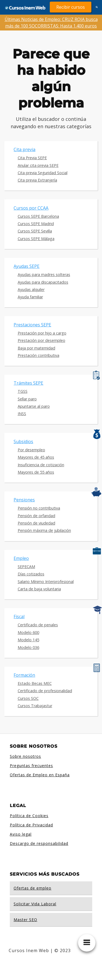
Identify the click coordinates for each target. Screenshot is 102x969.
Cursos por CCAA (31, 208)
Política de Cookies (29, 815)
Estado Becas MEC (35, 683)
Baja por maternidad (36, 348)
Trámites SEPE (28, 383)
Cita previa (24, 149)
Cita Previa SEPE (32, 157)
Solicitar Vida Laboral (35, 903)
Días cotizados (31, 574)
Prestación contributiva (38, 355)
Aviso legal (21, 834)
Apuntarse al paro (34, 406)
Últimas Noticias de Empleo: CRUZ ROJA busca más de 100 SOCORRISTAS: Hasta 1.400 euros (51, 22)
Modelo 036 (28, 647)
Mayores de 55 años (36, 472)
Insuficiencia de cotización (41, 464)
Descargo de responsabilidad (39, 843)
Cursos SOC (28, 698)
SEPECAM (26, 566)
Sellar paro (27, 398)
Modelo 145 (28, 639)
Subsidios (23, 441)
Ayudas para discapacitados (43, 282)
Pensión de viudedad (36, 523)
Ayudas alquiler (31, 289)
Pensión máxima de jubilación (44, 530)
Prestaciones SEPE (32, 325)
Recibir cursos (70, 7)
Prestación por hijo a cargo (42, 333)
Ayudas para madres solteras (44, 274)
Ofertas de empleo (32, 888)
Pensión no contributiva (39, 508)
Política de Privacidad (31, 824)
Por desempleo (31, 449)
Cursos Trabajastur (35, 705)
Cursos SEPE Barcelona (38, 216)
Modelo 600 (28, 632)
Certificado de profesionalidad (45, 690)
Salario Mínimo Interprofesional (46, 581)
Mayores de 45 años (36, 457)
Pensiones (24, 500)
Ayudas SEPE (26, 266)
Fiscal (19, 617)
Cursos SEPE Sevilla (35, 231)
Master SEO (25, 919)
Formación (24, 675)
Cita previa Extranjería (37, 180)
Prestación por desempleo (41, 340)
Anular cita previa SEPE (38, 165)
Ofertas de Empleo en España (40, 774)
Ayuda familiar (30, 296)
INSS (22, 413)
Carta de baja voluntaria (39, 588)
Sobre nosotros (25, 756)
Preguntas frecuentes (31, 765)
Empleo (21, 558)
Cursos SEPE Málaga (36, 238)
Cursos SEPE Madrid (36, 223)
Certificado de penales (38, 624)
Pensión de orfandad (36, 515)
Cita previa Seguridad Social (42, 172)
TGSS (22, 391)
